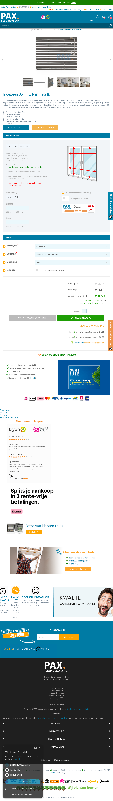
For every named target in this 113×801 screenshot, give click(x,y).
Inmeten (3, 412)
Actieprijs (72, 289)
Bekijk (32, 378)
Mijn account (107, 9)
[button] (22, 794)
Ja (67, 198)
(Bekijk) (73, 2)
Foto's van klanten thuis (41, 7)
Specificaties (5, 410)
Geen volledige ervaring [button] (23, 789)
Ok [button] (23, 782)
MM (9, 197)
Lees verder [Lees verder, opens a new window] (16, 759)
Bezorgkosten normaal (94, 301)
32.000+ (52, 772)
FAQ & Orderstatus (8, 7)
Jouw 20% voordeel (77, 296)
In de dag (24, 146)
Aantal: (77, 311)
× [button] (39, 748)
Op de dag (12, 146)
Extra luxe (11, 270)
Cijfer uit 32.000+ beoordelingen (68, 9)
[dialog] (23, 771)
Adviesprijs (73, 283)
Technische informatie (9, 417)
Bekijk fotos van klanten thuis (77, 709)
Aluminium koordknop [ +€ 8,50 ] (52, 270)
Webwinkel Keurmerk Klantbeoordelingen (53, 718)
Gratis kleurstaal (16, 127)
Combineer (78, 342)
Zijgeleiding (12, 262)
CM (16, 197)
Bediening (11, 253)
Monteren (4, 415)
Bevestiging (12, 245)
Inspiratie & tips (92, 9)
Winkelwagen (103, 17)
